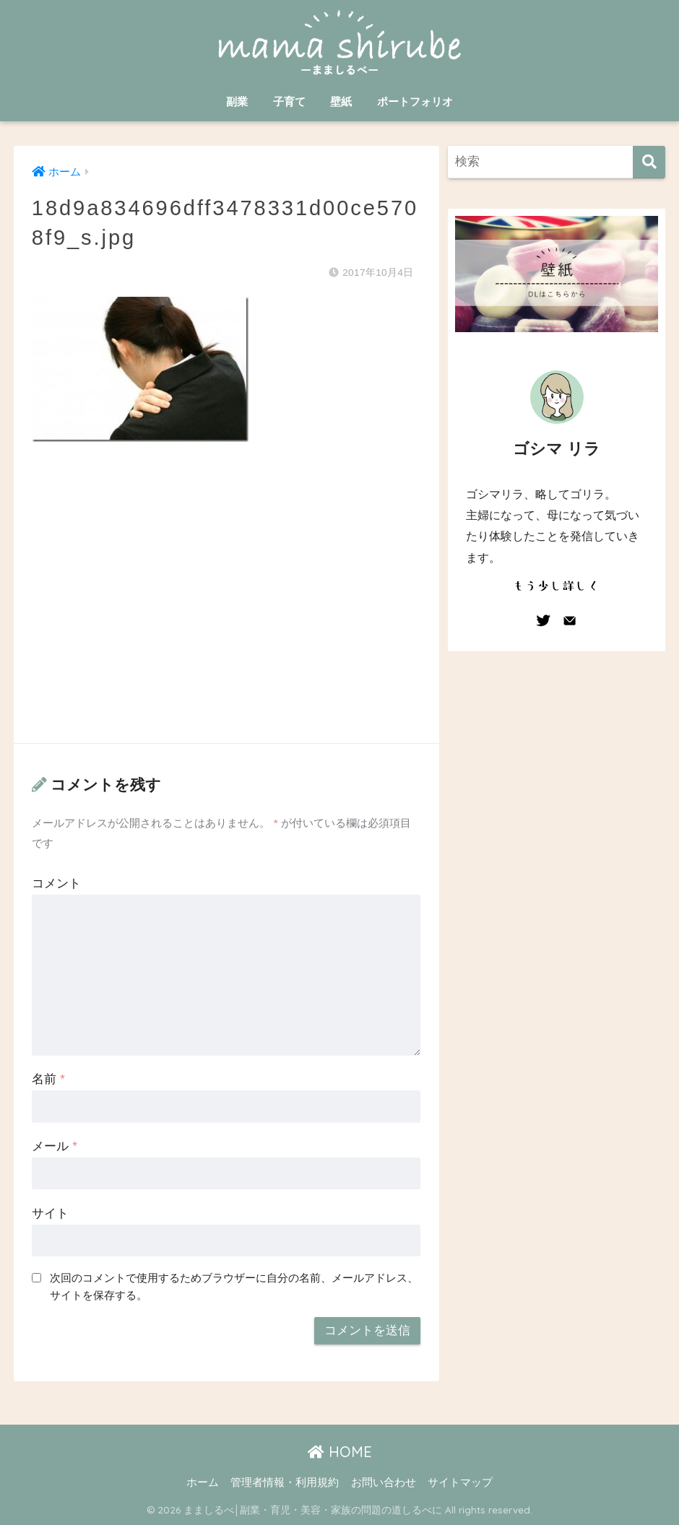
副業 (237, 101)
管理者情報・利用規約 (284, 1482)
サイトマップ (460, 1482)
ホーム (202, 1482)
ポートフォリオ (415, 101)
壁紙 (341, 101)
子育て (289, 101)
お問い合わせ (383, 1482)
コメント (56, 883)
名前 (48, 1079)
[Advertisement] (226, 607)
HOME (340, 1452)
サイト (50, 1213)
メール (54, 1146)
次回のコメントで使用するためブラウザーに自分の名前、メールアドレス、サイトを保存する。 (234, 1287)
